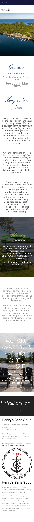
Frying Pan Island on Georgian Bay (17, 78)
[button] (31, 2)
